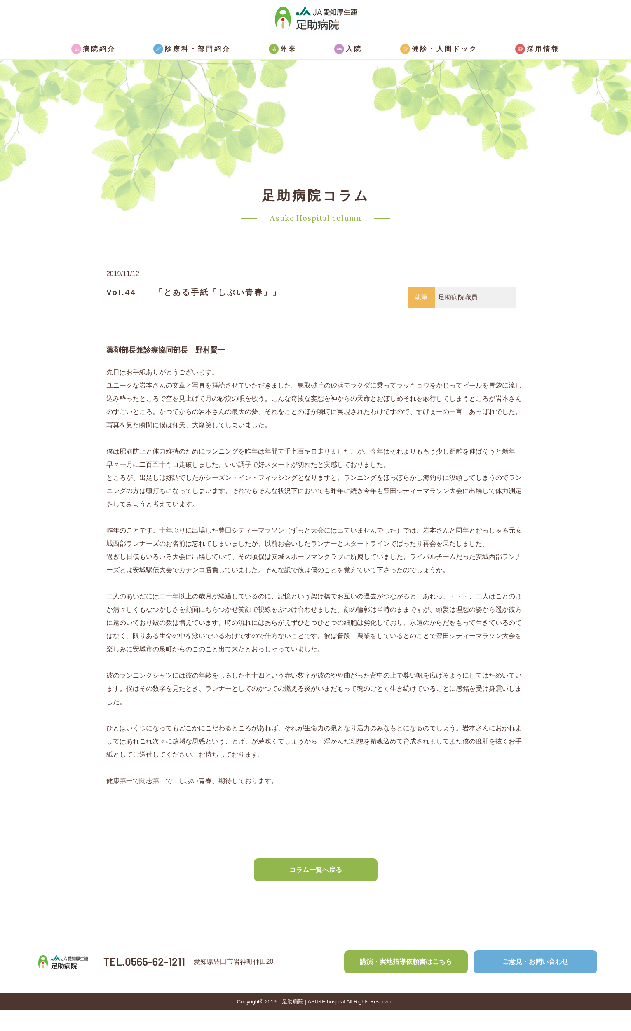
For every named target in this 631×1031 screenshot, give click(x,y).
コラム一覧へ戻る (315, 869)
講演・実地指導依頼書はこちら (406, 961)
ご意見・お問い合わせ (535, 961)
